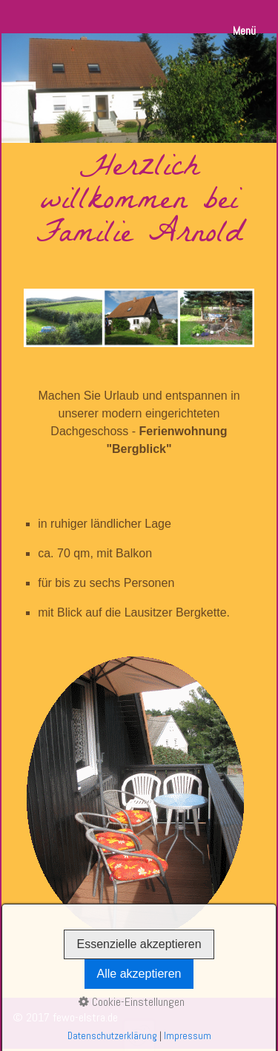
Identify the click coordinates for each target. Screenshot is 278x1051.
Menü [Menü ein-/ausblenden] (244, 30)
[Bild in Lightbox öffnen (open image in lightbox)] (135, 793)
